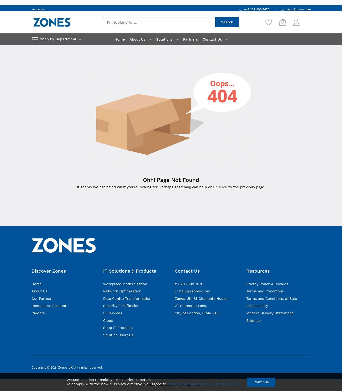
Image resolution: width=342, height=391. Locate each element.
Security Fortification (121, 306)
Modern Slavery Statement (269, 313)
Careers (38, 313)
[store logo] (52, 22)
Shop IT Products (118, 328)
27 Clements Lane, (191, 306)
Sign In (306, 20)
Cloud (108, 320)
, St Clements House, (201, 298)
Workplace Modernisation (125, 284)
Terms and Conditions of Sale (271, 298)
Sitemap (253, 320)
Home (37, 284)
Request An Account (49, 306)
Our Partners (42, 298)
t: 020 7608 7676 (189, 284)
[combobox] (159, 22)
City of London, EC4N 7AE (197, 313)
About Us (39, 291)
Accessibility (257, 306)
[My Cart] (282, 22)
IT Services (112, 313)
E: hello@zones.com (192, 291)
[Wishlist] (268, 22)
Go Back (220, 187)
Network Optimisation (122, 291)
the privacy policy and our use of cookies (203, 384)
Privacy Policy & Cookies (267, 284)
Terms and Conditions (265, 291)
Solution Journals (118, 335)
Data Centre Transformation (127, 298)
